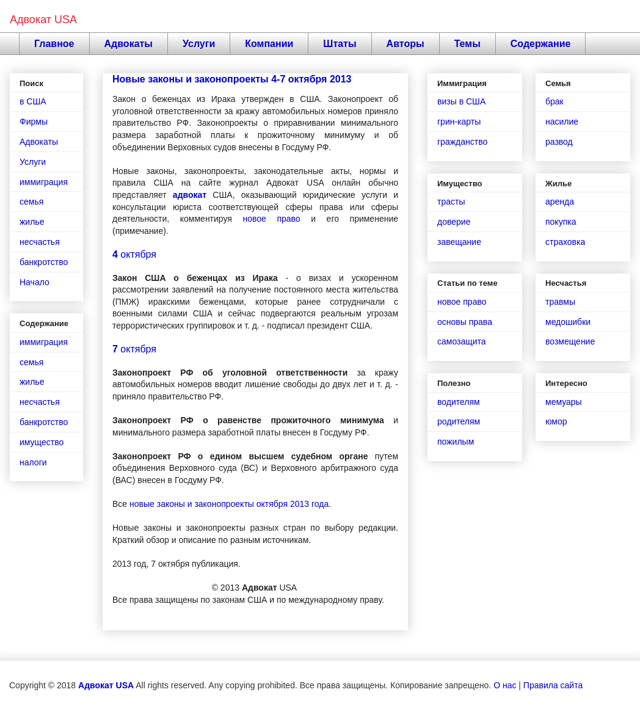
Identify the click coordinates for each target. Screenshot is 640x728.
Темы (467, 43)
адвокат (189, 195)
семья (31, 201)
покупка (560, 222)
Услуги (199, 43)
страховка (565, 242)
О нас (504, 685)
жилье (32, 222)
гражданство (462, 142)
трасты (451, 201)
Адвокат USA (43, 19)
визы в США (461, 101)
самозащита (461, 341)
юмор (556, 421)
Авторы (405, 43)
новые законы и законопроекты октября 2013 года (229, 504)
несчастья (40, 242)
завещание (459, 242)
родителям (458, 421)
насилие (561, 121)
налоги (33, 462)
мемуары (563, 402)
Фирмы (34, 121)
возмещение (570, 341)
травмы (560, 302)
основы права (464, 322)
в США (33, 101)
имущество (42, 442)
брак (554, 101)
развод (559, 142)
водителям (458, 402)
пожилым (455, 441)
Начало (34, 282)
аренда (559, 201)
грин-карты (459, 121)
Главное (54, 43)
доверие (453, 222)
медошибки (568, 322)
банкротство (44, 262)
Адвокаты (128, 43)
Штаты (339, 43)
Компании (269, 43)
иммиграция (44, 182)
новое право (271, 219)
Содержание (541, 43)
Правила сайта (553, 685)
